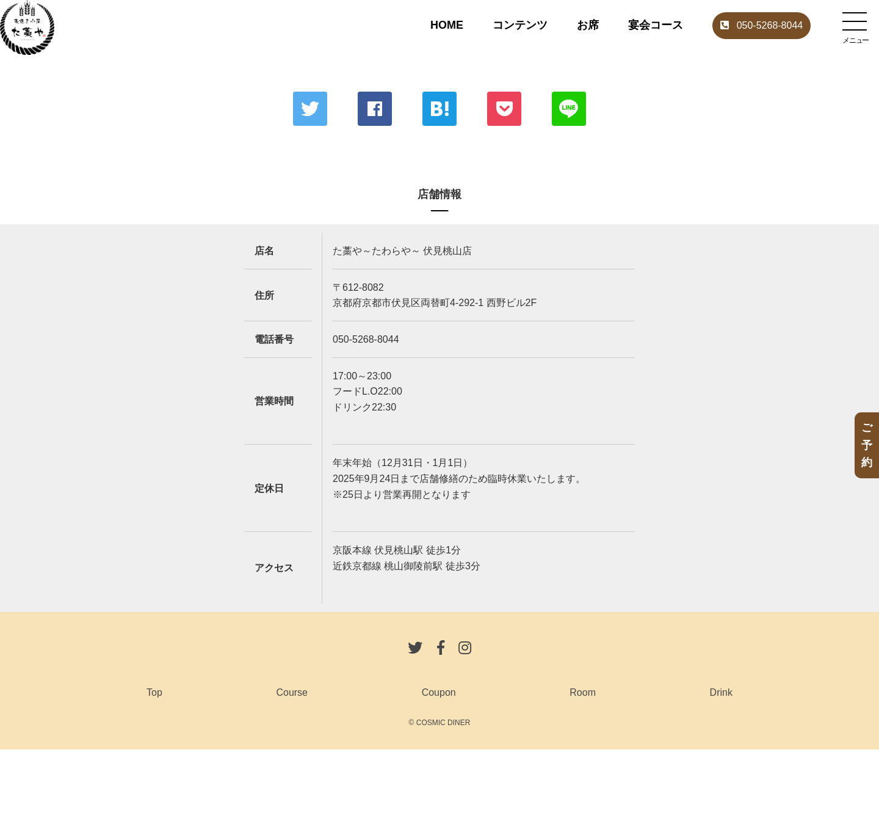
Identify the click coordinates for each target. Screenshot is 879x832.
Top (154, 692)
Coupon (439, 692)
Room (583, 692)
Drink (721, 692)
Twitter (310, 109)
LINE (569, 109)
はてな (439, 109)
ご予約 (866, 445)
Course (292, 692)
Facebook (375, 109)
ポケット (504, 109)
